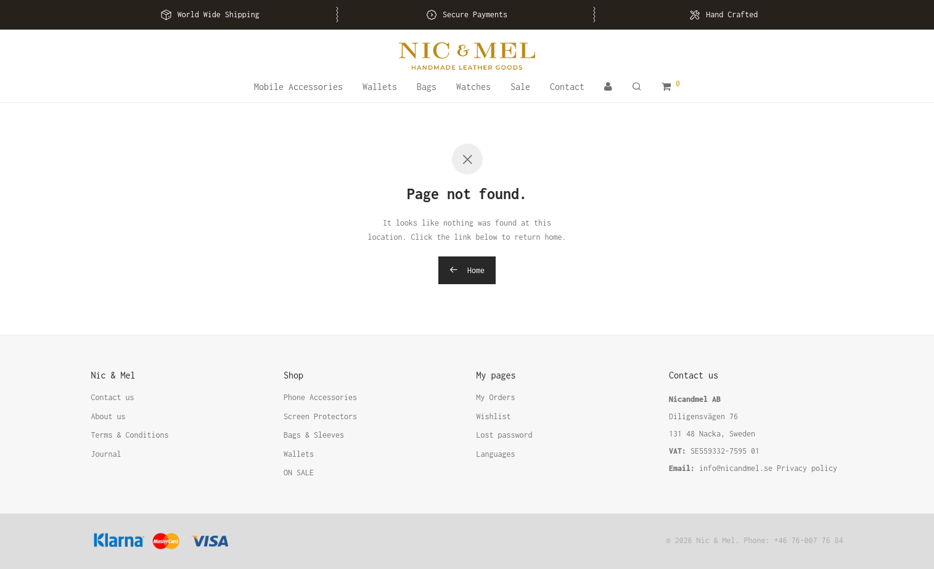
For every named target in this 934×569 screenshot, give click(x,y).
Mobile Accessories (298, 86)
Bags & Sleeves (314, 435)
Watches (473, 86)
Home (467, 270)
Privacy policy (807, 468)
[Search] (637, 87)
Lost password (505, 435)
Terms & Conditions (130, 435)
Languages (496, 454)
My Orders (496, 397)
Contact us (112, 397)
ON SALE (299, 472)
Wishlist (494, 416)
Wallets (380, 86)
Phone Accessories (320, 397)
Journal (106, 454)
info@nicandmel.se (735, 468)
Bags (426, 86)
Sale (520, 86)
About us (108, 416)
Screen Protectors (320, 416)
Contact (567, 86)
